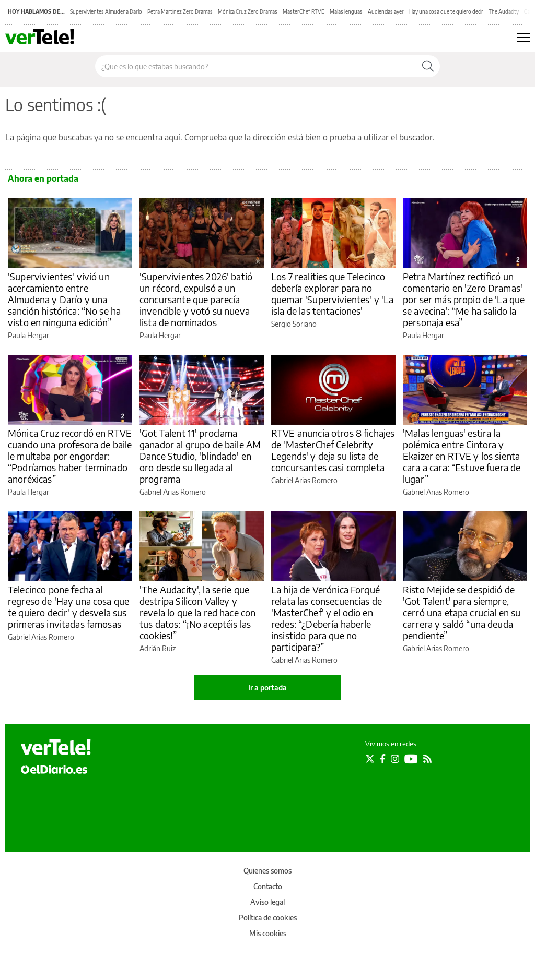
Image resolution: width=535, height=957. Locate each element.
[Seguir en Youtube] (411, 758)
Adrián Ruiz (157, 648)
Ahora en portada (43, 178)
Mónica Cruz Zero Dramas (247, 11)
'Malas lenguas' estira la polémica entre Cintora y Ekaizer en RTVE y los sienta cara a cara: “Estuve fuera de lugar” (461, 456)
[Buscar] (428, 66)
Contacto (267, 886)
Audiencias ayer (386, 11)
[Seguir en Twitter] (370, 758)
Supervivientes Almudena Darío (106, 11)
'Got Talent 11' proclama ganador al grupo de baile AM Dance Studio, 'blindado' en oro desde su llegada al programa (200, 456)
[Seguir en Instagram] (395, 758)
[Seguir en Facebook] (383, 758)
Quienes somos (267, 870)
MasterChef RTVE (303, 11)
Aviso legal (267, 902)
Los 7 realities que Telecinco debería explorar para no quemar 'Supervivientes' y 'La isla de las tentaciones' (332, 293)
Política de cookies (268, 917)
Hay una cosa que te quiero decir (446, 11)
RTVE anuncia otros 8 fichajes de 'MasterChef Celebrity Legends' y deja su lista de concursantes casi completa (332, 450)
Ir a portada (267, 687)
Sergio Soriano (294, 323)
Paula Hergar (28, 335)
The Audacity (504, 11)
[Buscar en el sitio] (255, 66)
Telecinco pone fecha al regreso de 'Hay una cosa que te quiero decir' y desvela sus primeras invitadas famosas (68, 606)
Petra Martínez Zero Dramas (180, 11)
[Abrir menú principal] (523, 37)
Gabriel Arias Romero (172, 491)
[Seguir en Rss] (427, 758)
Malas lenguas (346, 11)
